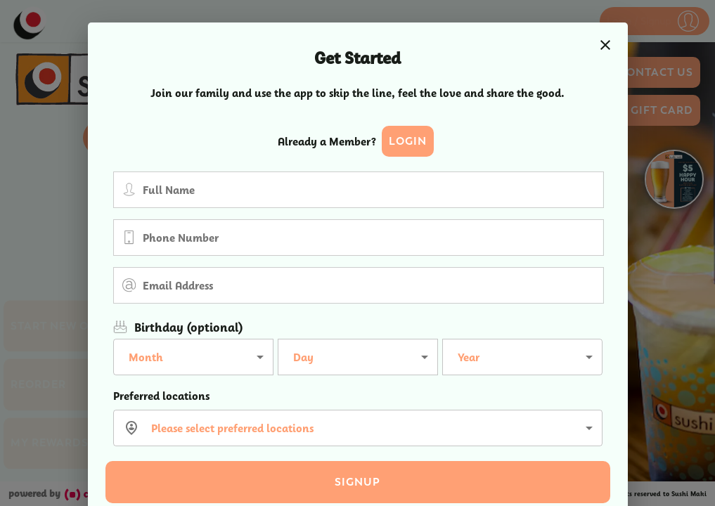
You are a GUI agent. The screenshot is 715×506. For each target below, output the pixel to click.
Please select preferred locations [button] (232, 428)
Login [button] (408, 141)
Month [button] (146, 357)
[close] (605, 45)
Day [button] (303, 357)
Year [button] (468, 357)
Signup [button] (357, 482)
